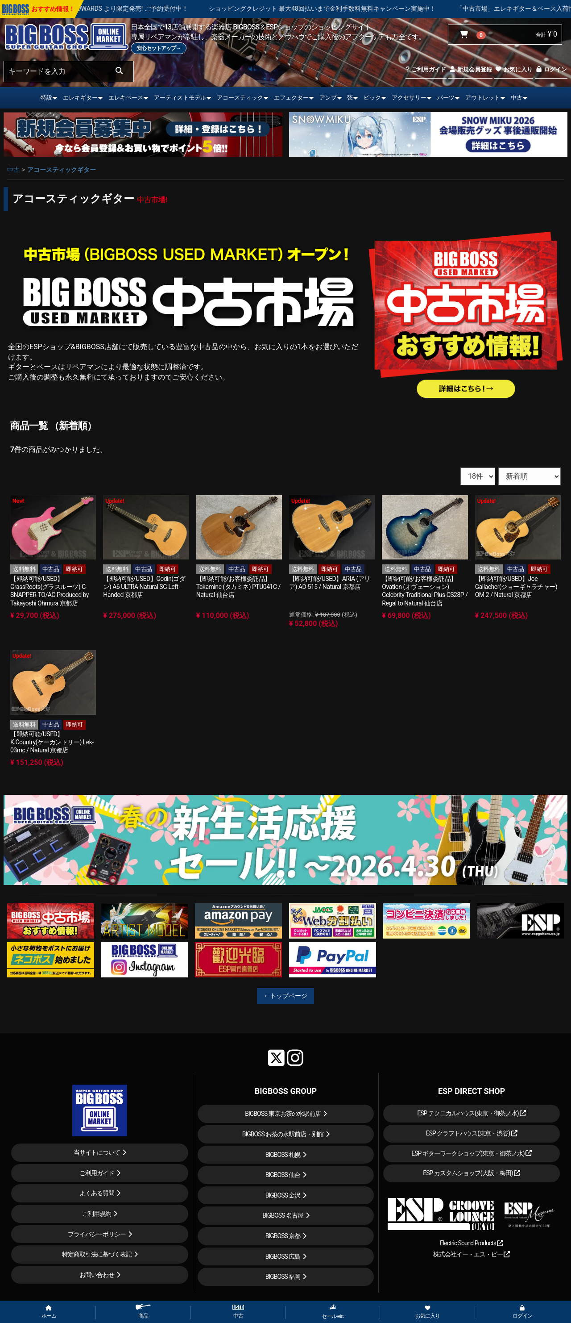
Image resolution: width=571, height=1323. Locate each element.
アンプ (328, 97)
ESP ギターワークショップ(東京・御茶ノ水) (471, 1153)
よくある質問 (96, 1193)
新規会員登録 (470, 69)
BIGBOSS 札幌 (283, 1154)
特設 (46, 97)
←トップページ (285, 995)
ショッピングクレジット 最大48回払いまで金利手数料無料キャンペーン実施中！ (378, 8)
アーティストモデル (180, 97)
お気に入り (513, 69)
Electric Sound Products (471, 1243)
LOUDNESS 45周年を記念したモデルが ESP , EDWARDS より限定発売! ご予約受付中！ (125, 8)
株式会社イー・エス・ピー (471, 1254)
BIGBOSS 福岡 (283, 1276)
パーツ (446, 97)
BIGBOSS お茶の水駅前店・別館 (283, 1134)
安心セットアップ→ (159, 48)
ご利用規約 (96, 1213)
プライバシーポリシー (97, 1234)
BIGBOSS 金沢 (283, 1195)
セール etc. (333, 1311)
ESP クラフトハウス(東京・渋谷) (471, 1133)
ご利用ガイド (426, 69)
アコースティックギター (61, 169)
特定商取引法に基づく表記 (97, 1254)
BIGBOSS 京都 (283, 1236)
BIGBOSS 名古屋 (282, 1215)
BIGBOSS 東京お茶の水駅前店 (283, 1113)
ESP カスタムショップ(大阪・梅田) (471, 1173)
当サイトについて (97, 1152)
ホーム (48, 1312)
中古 (516, 97)
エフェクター (291, 97)
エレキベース (125, 97)
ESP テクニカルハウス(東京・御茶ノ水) (471, 1113)
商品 (143, 1311)
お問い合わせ (96, 1274)
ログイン (551, 69)
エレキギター (80, 97)
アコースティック (240, 97)
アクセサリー (409, 97)
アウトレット (482, 97)
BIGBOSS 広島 (283, 1256)
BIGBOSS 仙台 (283, 1174)
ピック (372, 97)
